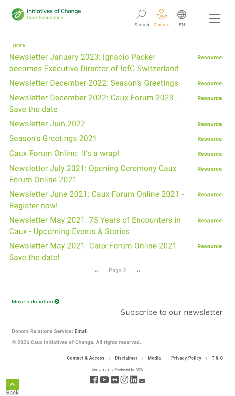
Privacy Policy (186, 358)
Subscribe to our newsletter (171, 312)
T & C (217, 358)
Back (12, 385)
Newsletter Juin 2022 (47, 123)
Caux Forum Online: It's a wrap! (64, 153)
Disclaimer (126, 358)
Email (81, 331)
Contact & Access (86, 358)
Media (154, 358)
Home (19, 45)
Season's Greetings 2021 (53, 138)
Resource (209, 57)
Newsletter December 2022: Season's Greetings (93, 83)
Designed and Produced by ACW (117, 370)
